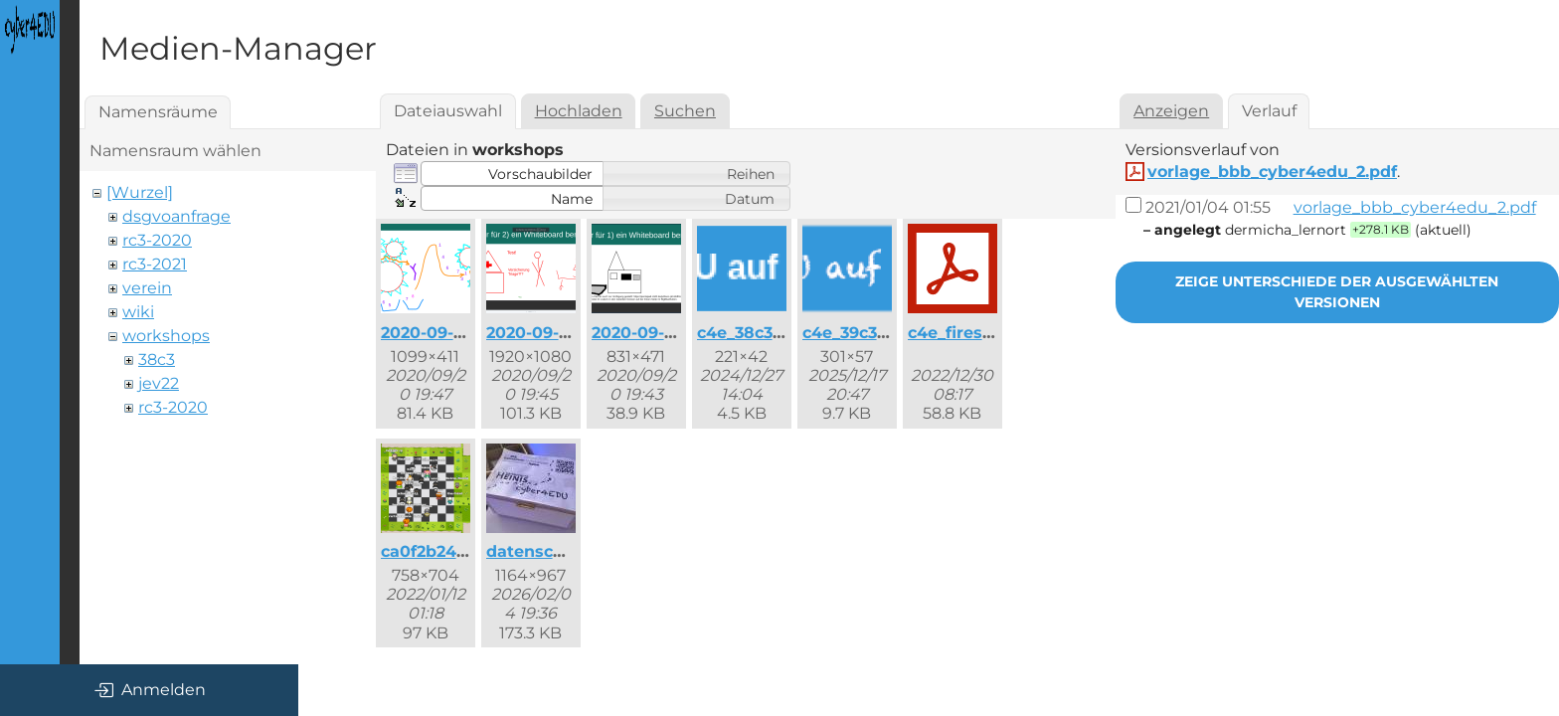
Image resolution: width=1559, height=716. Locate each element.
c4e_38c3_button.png (785, 332)
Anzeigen (1171, 110)
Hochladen (578, 110)
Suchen (685, 110)
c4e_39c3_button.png (890, 332)
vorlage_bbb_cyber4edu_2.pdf (1272, 171)
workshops (166, 335)
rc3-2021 (154, 264)
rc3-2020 (157, 240)
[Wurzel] (139, 192)
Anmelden (149, 690)
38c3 (156, 359)
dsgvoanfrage (176, 216)
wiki (138, 311)
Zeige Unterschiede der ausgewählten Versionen (1336, 291)
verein (147, 287)
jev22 (158, 383)
